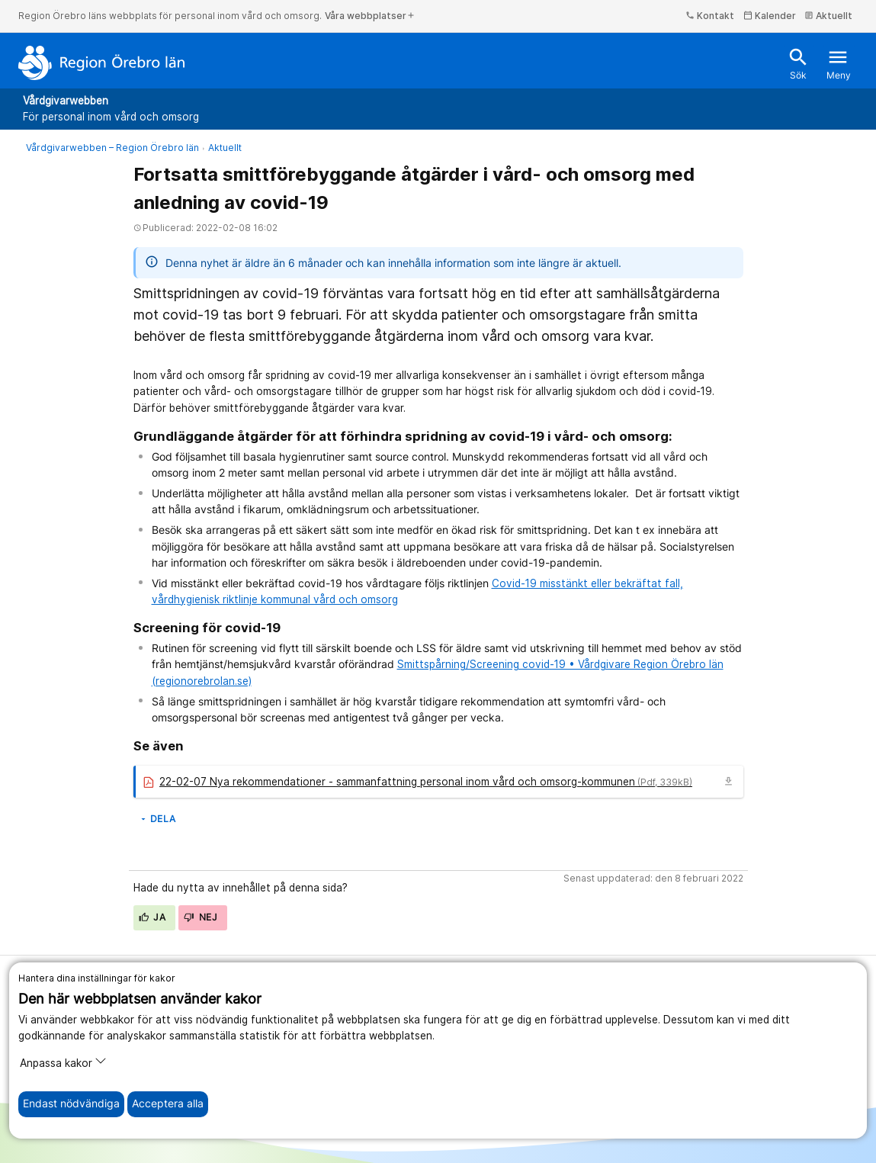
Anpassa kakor (63, 1062)
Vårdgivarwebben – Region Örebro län (112, 147)
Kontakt (709, 16)
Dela (157, 818)
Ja (152, 917)
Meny (838, 64)
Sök (798, 64)
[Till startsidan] (101, 62)
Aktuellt (828, 16)
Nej (200, 917)
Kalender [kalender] (769, 16)
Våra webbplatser (370, 16)
